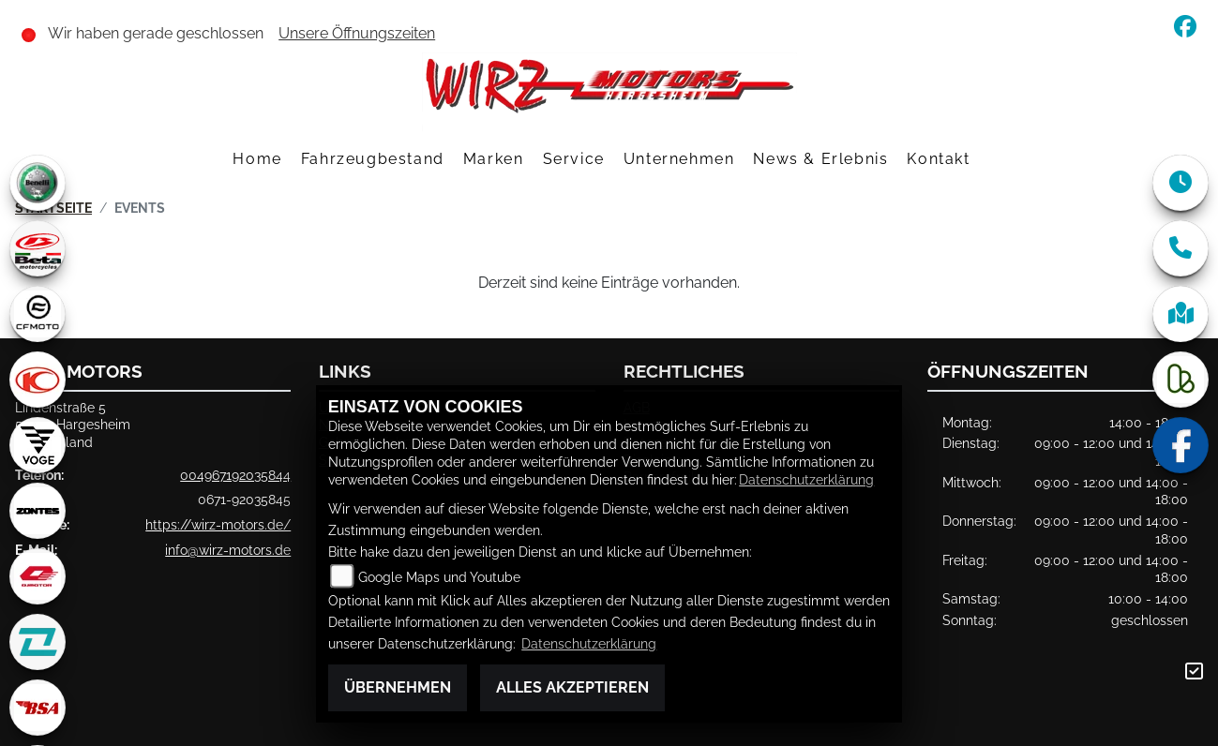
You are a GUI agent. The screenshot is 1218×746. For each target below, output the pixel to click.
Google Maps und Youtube (439, 577)
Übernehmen (397, 687)
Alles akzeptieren (572, 687)
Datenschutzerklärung (806, 479)
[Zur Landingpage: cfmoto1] (37, 314)
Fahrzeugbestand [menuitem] (372, 159)
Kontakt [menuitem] (938, 159)
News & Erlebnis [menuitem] (820, 159)
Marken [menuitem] (493, 159)
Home (257, 159)
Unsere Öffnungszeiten (356, 33)
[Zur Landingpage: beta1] (37, 248)
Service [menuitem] (574, 159)
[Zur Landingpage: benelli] (37, 183)
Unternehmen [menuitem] (679, 159)
